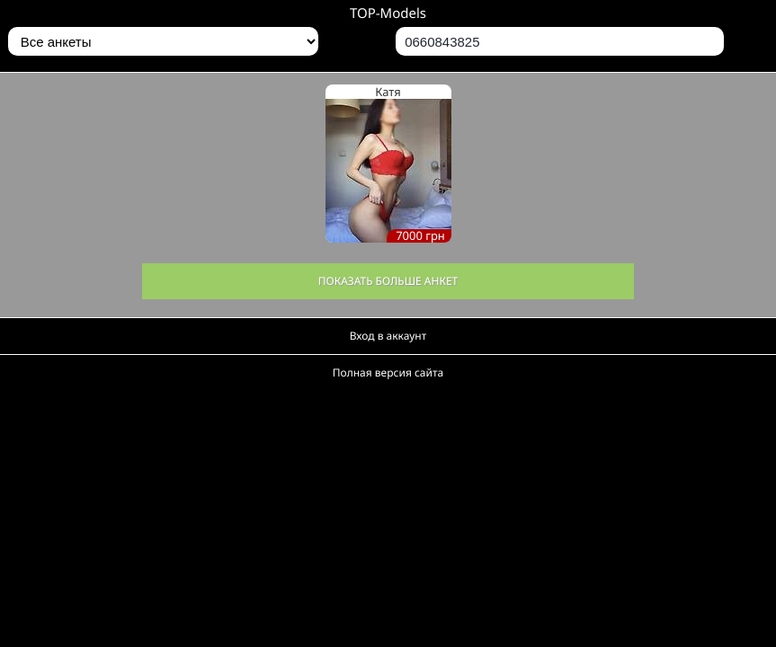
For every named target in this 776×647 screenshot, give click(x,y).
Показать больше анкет (388, 280)
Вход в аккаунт (388, 335)
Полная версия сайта (388, 372)
